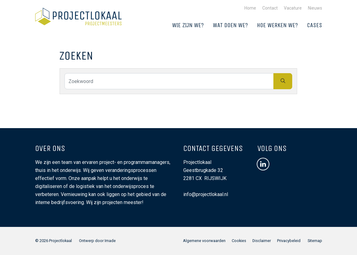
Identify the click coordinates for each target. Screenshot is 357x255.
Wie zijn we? (188, 25)
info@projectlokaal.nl (205, 194)
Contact (270, 8)
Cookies (239, 240)
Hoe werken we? (277, 25)
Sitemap (315, 240)
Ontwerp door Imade (97, 240)
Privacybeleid (289, 240)
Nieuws (315, 8)
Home (250, 8)
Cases (314, 25)
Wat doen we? (230, 25)
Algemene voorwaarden (204, 240)
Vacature (293, 8)
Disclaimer (261, 240)
